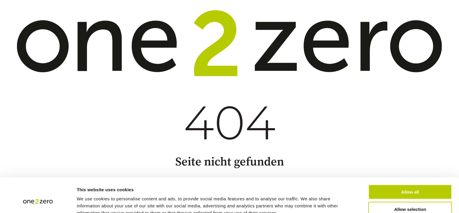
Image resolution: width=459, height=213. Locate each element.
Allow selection (410, 178)
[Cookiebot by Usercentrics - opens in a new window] (38, 201)
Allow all (410, 161)
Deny (410, 196)
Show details (307, 201)
